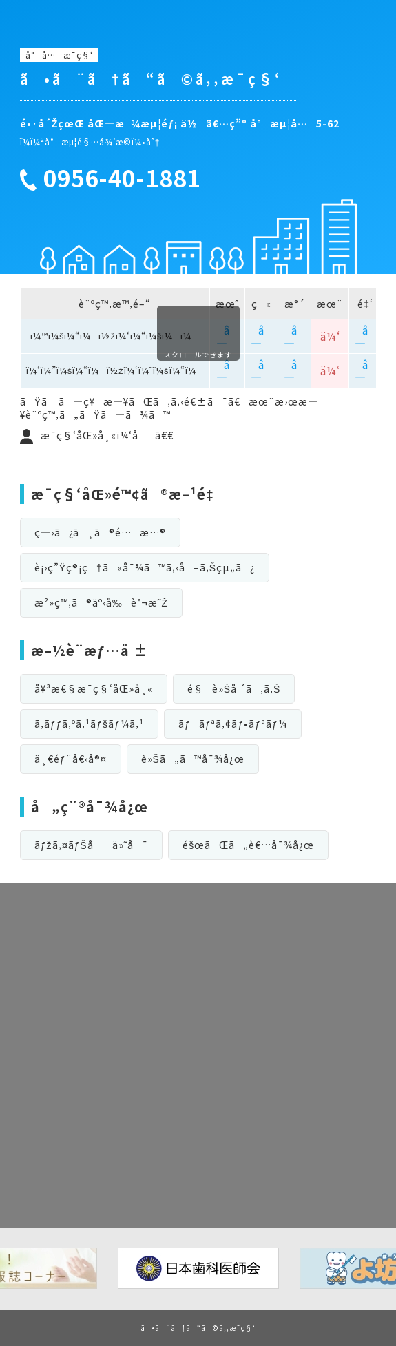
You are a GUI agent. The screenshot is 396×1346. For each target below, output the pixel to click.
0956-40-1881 (121, 178)
